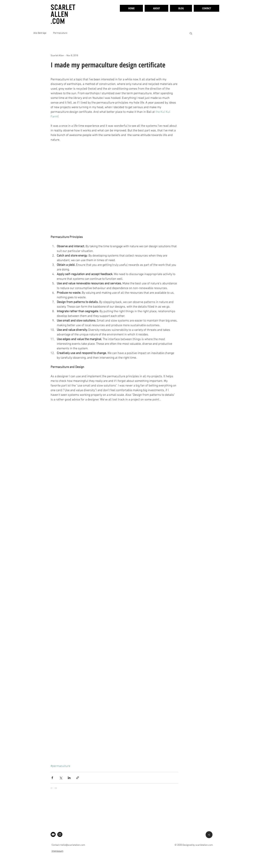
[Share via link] (77, 777)
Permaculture (60, 33)
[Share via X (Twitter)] (60, 777)
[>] (209, 834)
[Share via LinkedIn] (69, 777)
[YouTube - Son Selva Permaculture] (53, 834)
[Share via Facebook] (52, 777)
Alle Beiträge (39, 33)
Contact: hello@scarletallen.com (68, 845)
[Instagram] (59, 834)
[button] (191, 33)
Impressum (57, 851)
